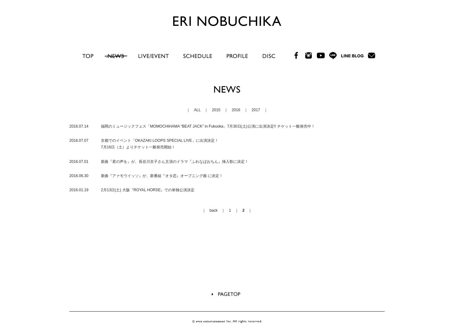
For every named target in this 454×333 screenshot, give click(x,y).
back (214, 210)
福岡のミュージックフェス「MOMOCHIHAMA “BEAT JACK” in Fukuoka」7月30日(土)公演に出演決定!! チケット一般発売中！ (208, 126)
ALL (197, 110)
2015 (216, 110)
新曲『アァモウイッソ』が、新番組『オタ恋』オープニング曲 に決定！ (162, 176)
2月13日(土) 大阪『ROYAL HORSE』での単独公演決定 (148, 190)
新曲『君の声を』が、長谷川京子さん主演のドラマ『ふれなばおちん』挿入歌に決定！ (174, 161)
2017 (256, 110)
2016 (236, 110)
